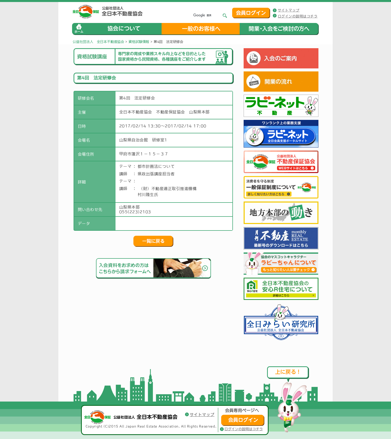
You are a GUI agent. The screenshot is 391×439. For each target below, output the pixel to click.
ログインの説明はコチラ (297, 16)
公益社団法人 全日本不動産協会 (98, 41)
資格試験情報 (138, 41)
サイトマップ (288, 10)
